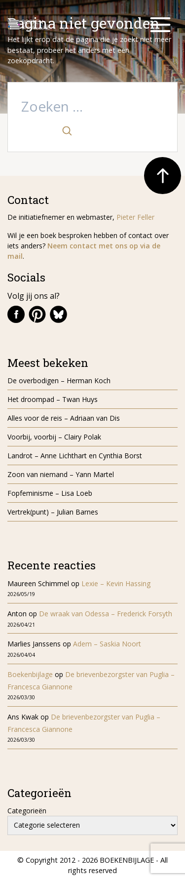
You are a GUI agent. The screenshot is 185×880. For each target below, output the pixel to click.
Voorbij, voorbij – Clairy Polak (54, 436)
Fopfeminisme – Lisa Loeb (49, 493)
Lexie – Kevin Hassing (115, 583)
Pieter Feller (135, 217)
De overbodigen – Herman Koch (59, 380)
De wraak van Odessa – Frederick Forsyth (105, 613)
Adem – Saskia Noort (107, 643)
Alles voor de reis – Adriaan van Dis (63, 418)
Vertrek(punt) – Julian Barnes (52, 512)
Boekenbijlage (30, 674)
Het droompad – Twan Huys (52, 399)
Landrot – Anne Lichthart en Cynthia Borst (74, 455)
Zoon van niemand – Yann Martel (60, 474)
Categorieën (26, 810)
